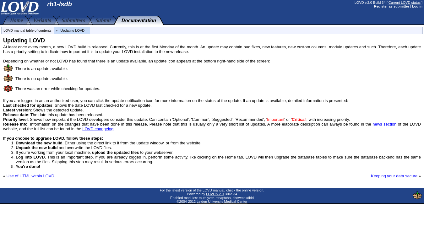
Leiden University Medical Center (222, 201)
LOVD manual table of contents (27, 30)
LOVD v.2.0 (215, 194)
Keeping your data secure (394, 176)
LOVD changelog (97, 128)
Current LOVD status (405, 2)
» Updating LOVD (72, 30)
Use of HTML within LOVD (30, 176)
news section (384, 124)
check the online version (244, 190)
